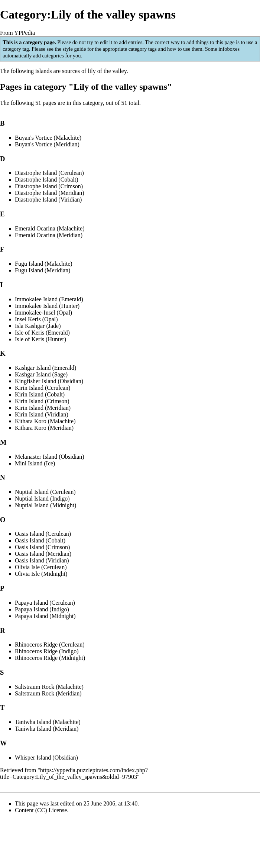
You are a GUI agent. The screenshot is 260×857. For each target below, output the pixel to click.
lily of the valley (107, 71)
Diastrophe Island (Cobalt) (46, 179)
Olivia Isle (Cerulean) (41, 567)
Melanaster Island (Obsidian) (49, 457)
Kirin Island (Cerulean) (42, 388)
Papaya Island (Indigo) (42, 609)
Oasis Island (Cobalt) (40, 540)
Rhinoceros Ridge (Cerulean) (50, 644)
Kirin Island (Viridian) (41, 414)
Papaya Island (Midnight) (45, 616)
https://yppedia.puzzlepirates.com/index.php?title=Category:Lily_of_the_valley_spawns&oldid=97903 (74, 773)
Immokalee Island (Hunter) (47, 306)
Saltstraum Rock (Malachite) (49, 687)
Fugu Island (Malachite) (43, 263)
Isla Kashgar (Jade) (38, 326)
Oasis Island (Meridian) (43, 554)
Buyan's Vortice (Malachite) (48, 137)
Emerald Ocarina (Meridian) (48, 235)
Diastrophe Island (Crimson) (49, 186)
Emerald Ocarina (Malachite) (49, 228)
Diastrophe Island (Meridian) (49, 193)
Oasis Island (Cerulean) (43, 534)
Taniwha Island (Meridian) (46, 728)
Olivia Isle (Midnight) (41, 574)
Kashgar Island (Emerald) (45, 368)
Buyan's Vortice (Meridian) (47, 144)
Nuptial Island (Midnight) (45, 505)
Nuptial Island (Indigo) (42, 498)
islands (43, 71)
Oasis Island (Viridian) (42, 560)
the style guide (70, 49)
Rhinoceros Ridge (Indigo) (47, 651)
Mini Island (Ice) (35, 463)
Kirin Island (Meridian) (43, 408)
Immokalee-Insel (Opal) (43, 312)
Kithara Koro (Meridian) (44, 428)
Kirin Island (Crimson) (42, 401)
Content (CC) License (41, 810)
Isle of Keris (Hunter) (40, 339)
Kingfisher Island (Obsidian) (49, 381)
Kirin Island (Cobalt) (40, 394)
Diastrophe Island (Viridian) (48, 199)
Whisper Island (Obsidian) (46, 757)
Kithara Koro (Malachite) (45, 421)
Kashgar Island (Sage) (41, 374)
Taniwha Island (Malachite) (48, 722)
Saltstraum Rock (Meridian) (48, 693)
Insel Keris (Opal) (36, 319)
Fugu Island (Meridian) (42, 270)
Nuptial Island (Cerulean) (45, 492)
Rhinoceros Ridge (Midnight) (50, 658)
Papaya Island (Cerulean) (45, 602)
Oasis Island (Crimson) (42, 547)
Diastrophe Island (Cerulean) (49, 173)
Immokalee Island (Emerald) (49, 299)
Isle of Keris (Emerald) (42, 332)
